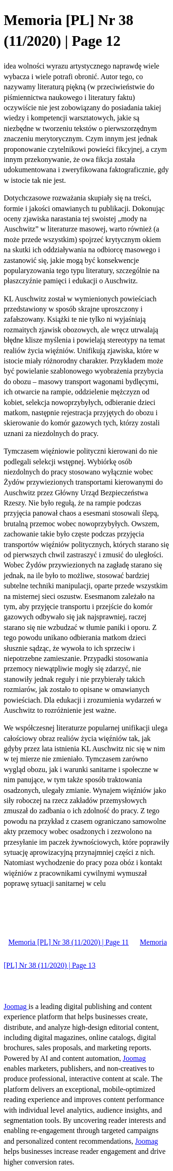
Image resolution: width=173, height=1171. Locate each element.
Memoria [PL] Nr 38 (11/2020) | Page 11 (68, 942)
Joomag (16, 1006)
